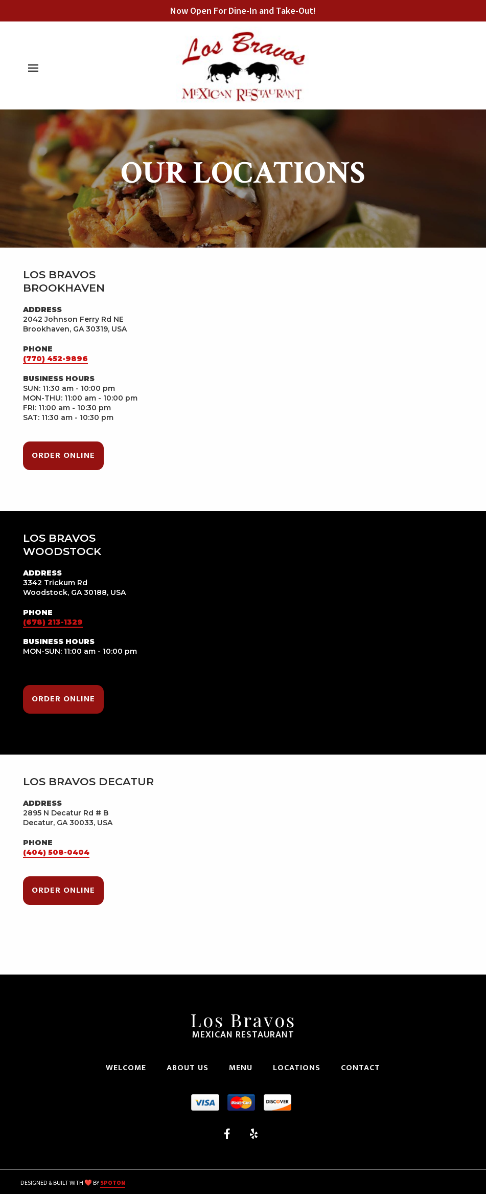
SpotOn (112, 1182)
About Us (191, 1068)
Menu (244, 1068)
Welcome (129, 1068)
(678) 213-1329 (53, 622)
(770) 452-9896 (55, 358)
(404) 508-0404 (56, 852)
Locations (300, 1068)
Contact (363, 1068)
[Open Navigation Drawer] (33, 68)
